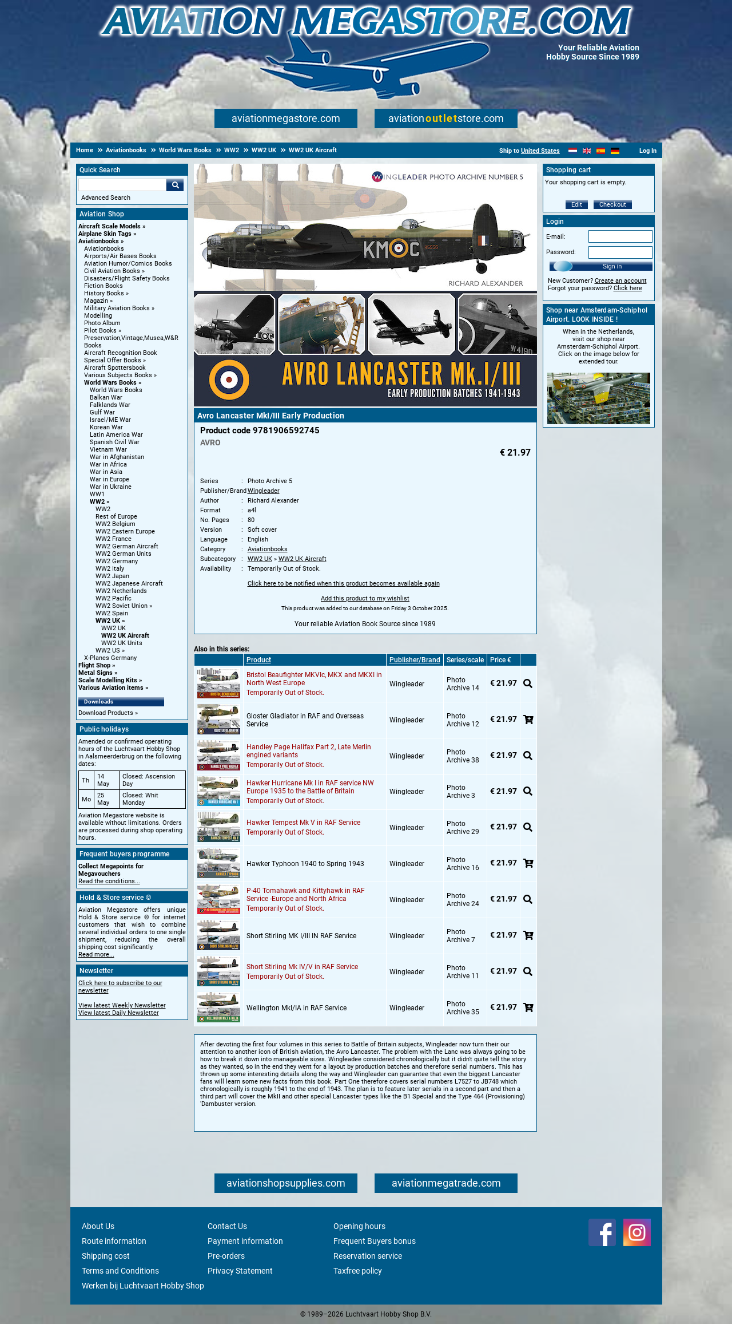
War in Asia (106, 472)
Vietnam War (108, 449)
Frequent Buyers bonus (374, 1241)
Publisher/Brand (414, 660)
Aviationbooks (98, 241)
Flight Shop (94, 665)
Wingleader (264, 491)
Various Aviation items (111, 687)
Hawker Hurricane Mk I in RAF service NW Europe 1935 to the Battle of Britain (310, 787)
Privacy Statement (240, 1270)
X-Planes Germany (110, 658)
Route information (114, 1241)
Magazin (96, 301)
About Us (98, 1226)
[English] (587, 151)
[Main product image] (365, 404)
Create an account (621, 280)
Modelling (98, 315)
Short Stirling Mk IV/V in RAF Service (302, 967)
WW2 (97, 501)
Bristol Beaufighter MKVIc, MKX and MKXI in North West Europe (314, 679)
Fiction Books (103, 286)
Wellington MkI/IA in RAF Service (296, 1008)
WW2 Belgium (116, 524)
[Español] (600, 151)
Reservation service (367, 1255)
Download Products (105, 713)
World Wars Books (110, 382)
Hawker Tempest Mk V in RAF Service (303, 823)
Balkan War (106, 397)
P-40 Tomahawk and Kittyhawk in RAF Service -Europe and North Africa (305, 895)
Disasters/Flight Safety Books (127, 278)
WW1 (97, 494)
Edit (576, 204)
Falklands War (110, 405)
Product (258, 660)
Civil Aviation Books (112, 271)
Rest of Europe (116, 516)
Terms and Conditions (120, 1270)
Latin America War (116, 434)
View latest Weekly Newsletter (122, 1005)
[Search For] (122, 185)
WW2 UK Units (121, 643)
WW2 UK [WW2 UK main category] (113, 628)
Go (175, 185)
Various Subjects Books (118, 375)
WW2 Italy (110, 568)
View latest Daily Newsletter (118, 1013)
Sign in (612, 266)
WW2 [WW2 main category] (103, 509)
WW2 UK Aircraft (125, 635)
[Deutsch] (615, 151)
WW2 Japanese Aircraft (129, 583)
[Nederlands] (572, 151)
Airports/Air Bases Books (120, 256)
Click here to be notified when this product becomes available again (344, 583)
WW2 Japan (112, 576)
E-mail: (556, 236)
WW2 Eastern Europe (125, 531)
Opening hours (359, 1226)
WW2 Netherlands (121, 591)
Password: (561, 252)
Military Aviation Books (117, 308)
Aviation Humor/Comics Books (128, 263)
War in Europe (109, 479)
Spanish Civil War (115, 442)
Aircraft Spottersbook (115, 367)
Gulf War (102, 412)
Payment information (245, 1241)
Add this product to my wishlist (365, 598)
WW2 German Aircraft (127, 546)
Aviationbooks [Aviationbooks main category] (104, 248)
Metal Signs (95, 673)
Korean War (106, 427)
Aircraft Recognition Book (120, 353)
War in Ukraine (111, 487)
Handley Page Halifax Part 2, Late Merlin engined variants (308, 751)
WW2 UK (108, 621)
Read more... (96, 954)
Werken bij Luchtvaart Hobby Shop (143, 1285)
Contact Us (227, 1226)
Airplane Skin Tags (105, 234)
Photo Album (102, 323)
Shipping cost (106, 1255)
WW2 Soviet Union (122, 606)
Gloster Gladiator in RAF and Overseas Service (305, 720)
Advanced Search (105, 197)
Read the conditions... (109, 881)
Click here (628, 288)
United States (540, 151)
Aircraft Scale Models (109, 226)
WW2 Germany (117, 561)
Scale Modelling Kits (107, 680)
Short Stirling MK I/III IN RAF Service (301, 936)
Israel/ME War (110, 420)
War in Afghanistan (117, 457)
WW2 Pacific (114, 598)
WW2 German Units (124, 554)
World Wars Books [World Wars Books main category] (116, 390)
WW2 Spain (112, 613)
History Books (104, 293)
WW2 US (108, 650)
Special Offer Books (112, 360)
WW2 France (114, 539)
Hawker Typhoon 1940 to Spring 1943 (305, 864)
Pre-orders (226, 1255)
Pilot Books (100, 330)
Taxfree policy (357, 1270)
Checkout (612, 204)
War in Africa (108, 464)
